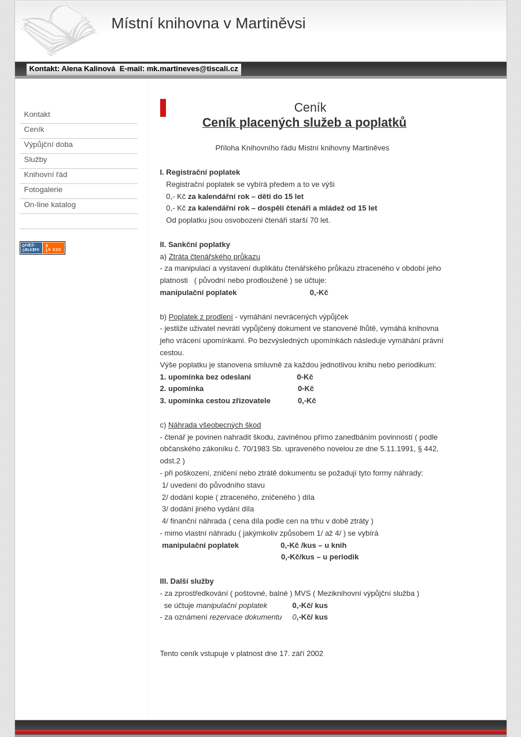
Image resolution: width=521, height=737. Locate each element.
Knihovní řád (46, 174)
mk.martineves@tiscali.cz (191, 68)
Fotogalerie (43, 189)
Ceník (34, 129)
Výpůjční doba (48, 144)
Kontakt (37, 114)
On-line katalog (50, 204)
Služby (35, 159)
